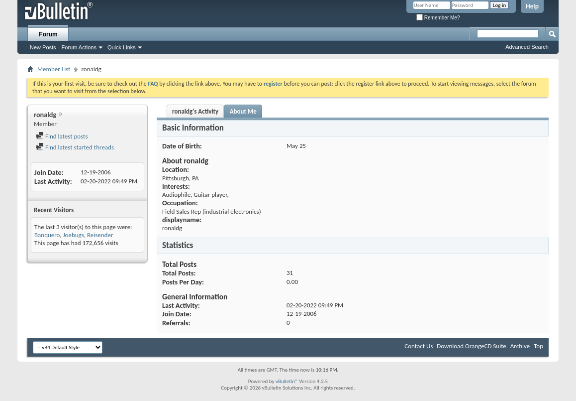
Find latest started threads (75, 147)
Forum (48, 34)
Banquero (47, 235)
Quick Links (121, 47)
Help (532, 6)
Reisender (100, 235)
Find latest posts (62, 136)
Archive (520, 346)
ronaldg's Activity (195, 111)
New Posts (43, 47)
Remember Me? (438, 17)
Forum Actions (79, 47)
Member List (53, 69)
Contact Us (418, 346)
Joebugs (73, 235)
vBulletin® (287, 381)
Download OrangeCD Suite (471, 346)
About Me (243, 111)
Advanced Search (527, 47)
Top (538, 346)
